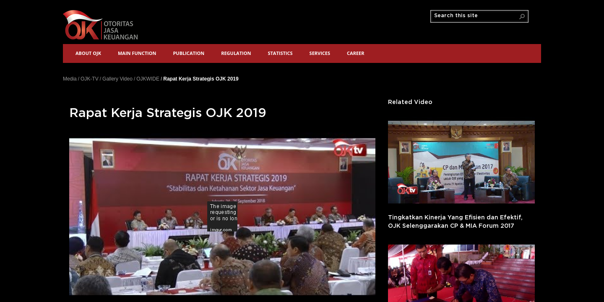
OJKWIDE (147, 79)
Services (320, 53)
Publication (188, 53)
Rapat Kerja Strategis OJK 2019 (200, 78)
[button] (522, 16)
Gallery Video (117, 79)
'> (461, 162)
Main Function (137, 53)
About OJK (88, 53)
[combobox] (476, 16)
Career (355, 53)
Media (70, 79)
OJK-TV (90, 79)
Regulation (236, 53)
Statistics (280, 53)
